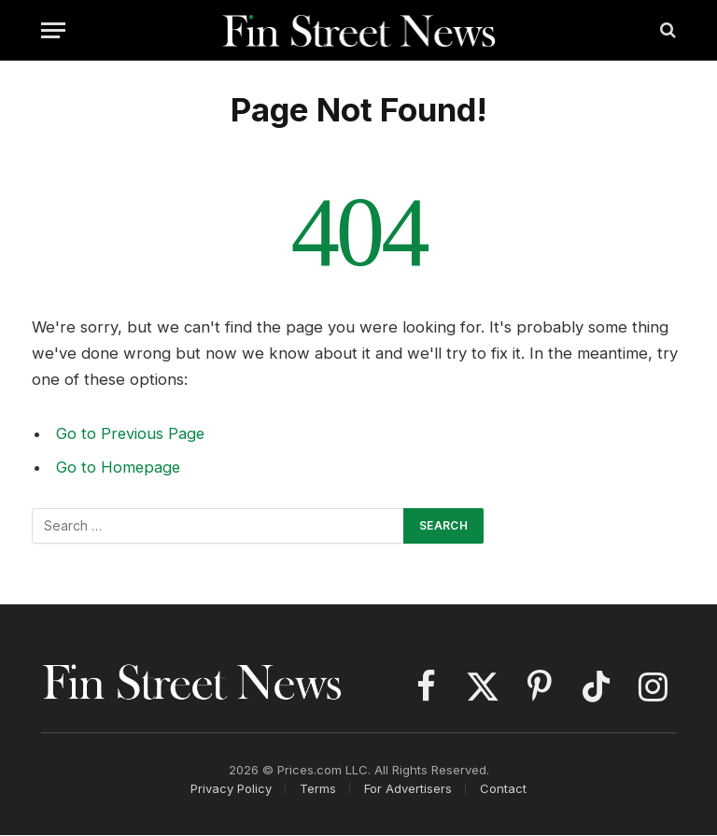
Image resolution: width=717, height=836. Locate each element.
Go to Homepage (119, 467)
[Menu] (53, 30)
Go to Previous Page (131, 433)
